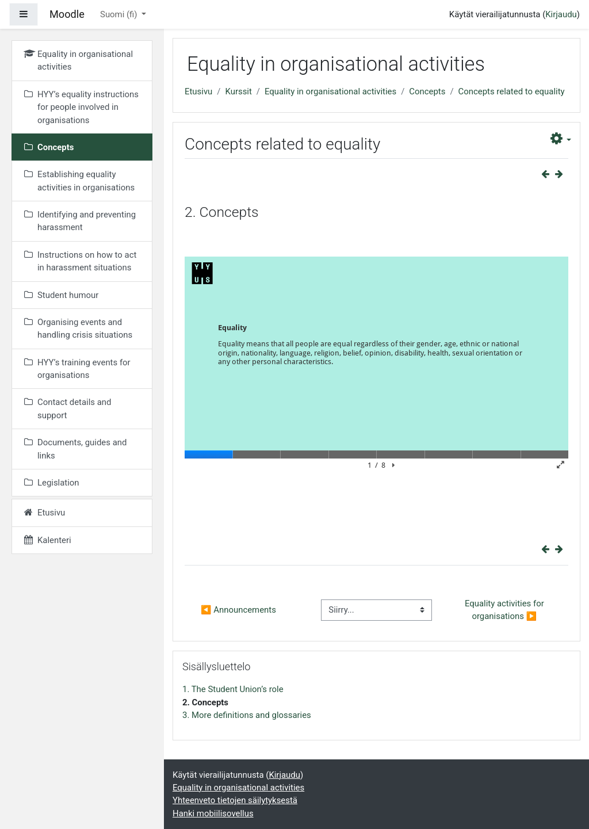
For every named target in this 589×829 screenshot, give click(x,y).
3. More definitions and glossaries (246, 715)
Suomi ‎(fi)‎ (119, 14)
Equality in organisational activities (330, 91)
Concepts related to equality (511, 91)
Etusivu (198, 91)
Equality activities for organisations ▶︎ (505, 609)
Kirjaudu (561, 14)
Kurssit (238, 91)
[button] (561, 139)
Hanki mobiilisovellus (213, 813)
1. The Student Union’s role (233, 689)
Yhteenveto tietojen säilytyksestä (235, 800)
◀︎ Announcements (238, 610)
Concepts (427, 91)
